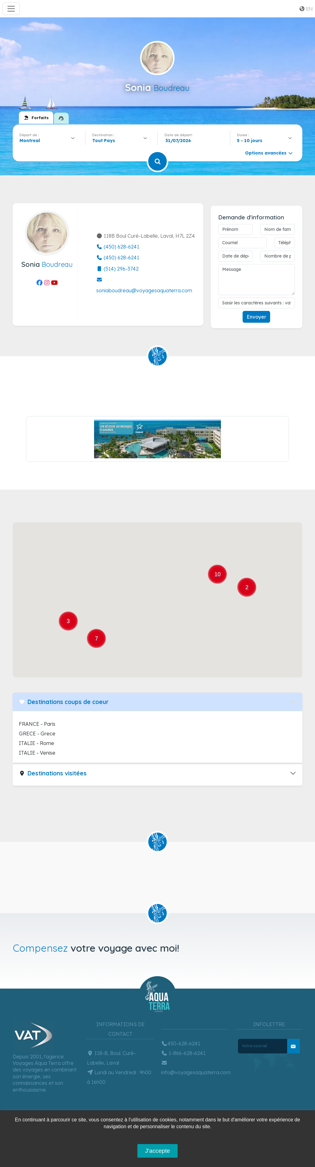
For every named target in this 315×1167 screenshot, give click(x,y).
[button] (76, 562)
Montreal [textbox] (29, 140)
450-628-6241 (180, 1043)
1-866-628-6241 (183, 1053)
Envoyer (256, 317)
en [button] (306, 9)
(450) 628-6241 (117, 247)
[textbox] (105, 141)
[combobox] (48, 140)
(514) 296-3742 (117, 269)
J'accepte (157, 1150)
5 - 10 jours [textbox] (249, 140)
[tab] (36, 117)
